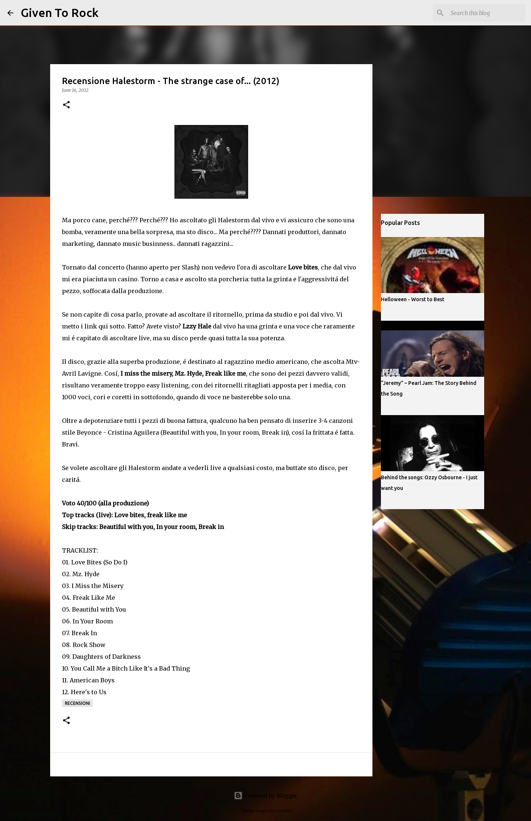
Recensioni (77, 703)
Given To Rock (59, 12)
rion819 (283, 810)
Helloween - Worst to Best (412, 299)
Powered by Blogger (265, 795)
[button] (66, 105)
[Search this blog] (486, 13)
